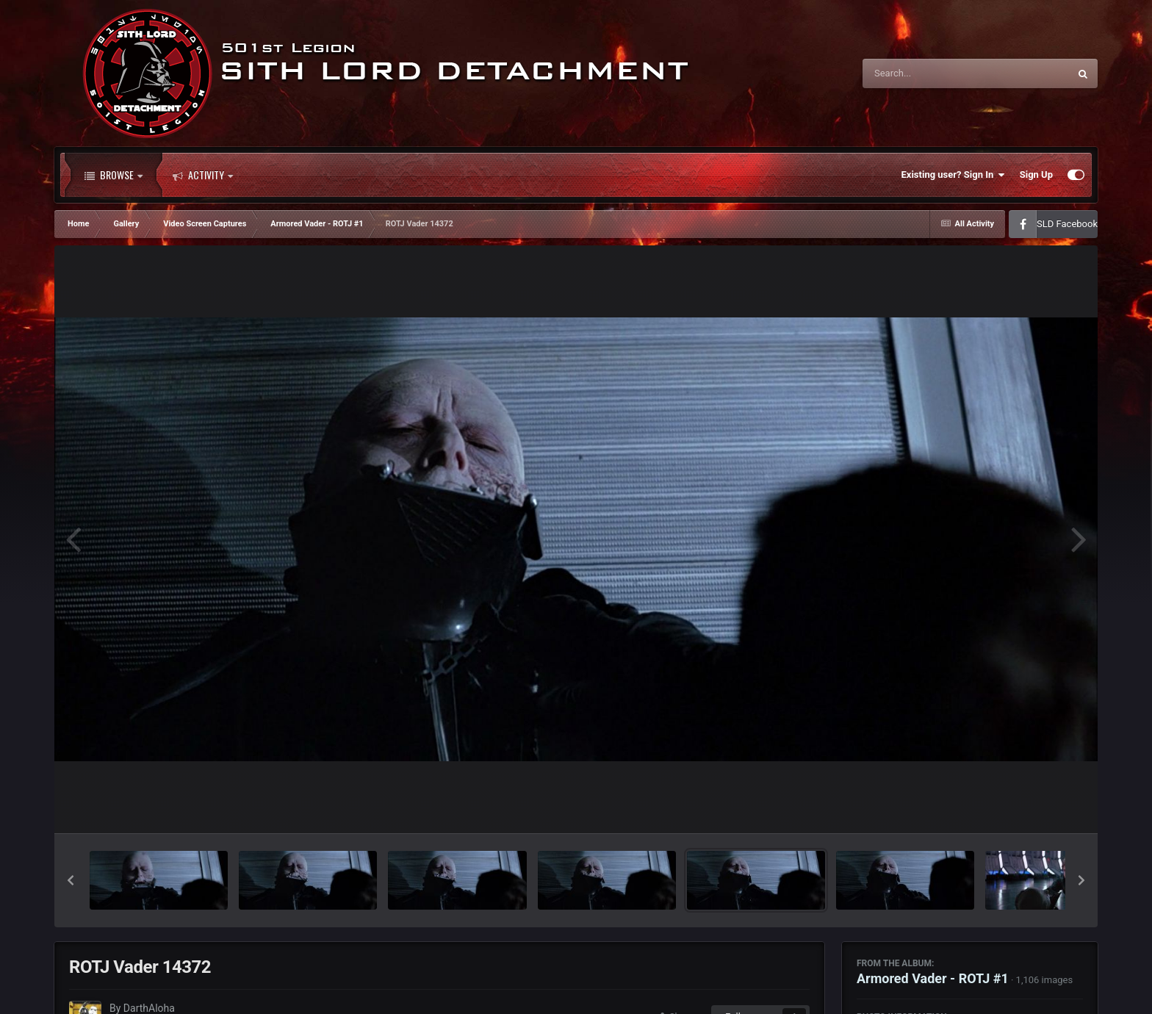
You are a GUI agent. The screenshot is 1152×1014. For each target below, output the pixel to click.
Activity (202, 175)
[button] (70, 880)
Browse (113, 175)
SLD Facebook (1067, 223)
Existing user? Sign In (953, 175)
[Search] (929, 73)
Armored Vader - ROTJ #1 (933, 978)
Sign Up (1036, 174)
